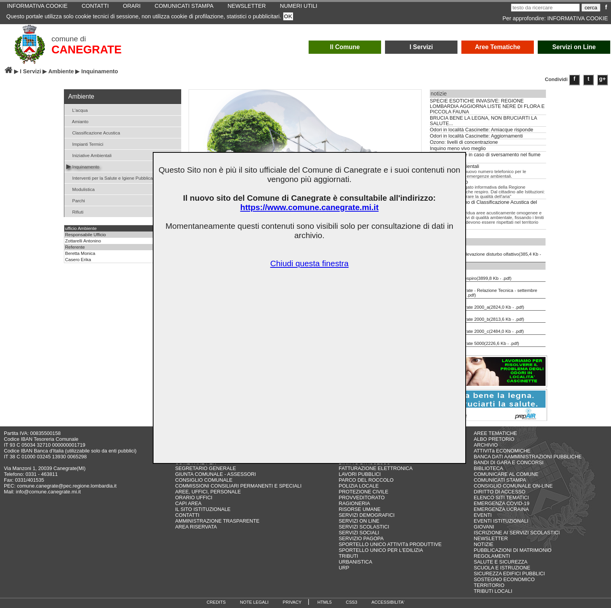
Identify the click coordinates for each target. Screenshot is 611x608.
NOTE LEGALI (254, 602)
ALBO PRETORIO (494, 439)
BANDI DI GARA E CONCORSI (509, 462)
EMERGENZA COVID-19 (502, 503)
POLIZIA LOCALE (358, 486)
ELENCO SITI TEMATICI (501, 497)
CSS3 (351, 602)
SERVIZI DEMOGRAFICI (366, 515)
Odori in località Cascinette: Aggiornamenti (476, 136)
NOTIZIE (483, 544)
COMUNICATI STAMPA (500, 480)
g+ (602, 79)
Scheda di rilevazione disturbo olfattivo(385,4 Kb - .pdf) (486, 253)
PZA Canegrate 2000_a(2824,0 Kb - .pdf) (477, 304)
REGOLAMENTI (492, 556)
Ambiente (61, 71)
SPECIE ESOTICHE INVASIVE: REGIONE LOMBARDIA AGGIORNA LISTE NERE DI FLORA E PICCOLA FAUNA (487, 106)
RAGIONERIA (354, 503)
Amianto (77, 121)
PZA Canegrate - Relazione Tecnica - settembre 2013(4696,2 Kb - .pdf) (484, 290)
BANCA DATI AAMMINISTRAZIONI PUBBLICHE (528, 457)
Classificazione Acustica (93, 132)
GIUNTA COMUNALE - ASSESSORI (215, 474)
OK (288, 16)
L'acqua (77, 109)
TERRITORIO (489, 585)
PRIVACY (292, 602)
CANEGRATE (86, 49)
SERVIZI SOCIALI (359, 533)
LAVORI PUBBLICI (360, 474)
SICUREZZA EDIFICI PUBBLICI (509, 573)
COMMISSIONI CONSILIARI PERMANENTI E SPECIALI (238, 486)
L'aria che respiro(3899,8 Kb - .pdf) (471, 275)
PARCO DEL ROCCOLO (366, 480)
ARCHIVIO (486, 445)
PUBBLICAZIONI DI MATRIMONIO (513, 550)
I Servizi (421, 47)
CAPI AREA (188, 503)
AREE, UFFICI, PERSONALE (208, 492)
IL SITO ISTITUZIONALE (202, 509)
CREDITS (216, 602)
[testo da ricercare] (545, 8)
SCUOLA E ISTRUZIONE (502, 568)
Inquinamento (82, 166)
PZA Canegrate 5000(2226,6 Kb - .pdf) (475, 341)
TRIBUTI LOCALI (493, 591)
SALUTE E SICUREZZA (501, 562)
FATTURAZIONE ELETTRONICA (376, 468)
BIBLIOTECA (488, 468)
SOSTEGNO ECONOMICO (504, 579)
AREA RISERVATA (196, 527)
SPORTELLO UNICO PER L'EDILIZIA (381, 550)
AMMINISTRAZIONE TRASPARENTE (217, 521)
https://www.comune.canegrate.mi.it (309, 207)
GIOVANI (484, 527)
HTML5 (324, 602)
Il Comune (345, 47)
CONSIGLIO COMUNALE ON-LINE (513, 486)
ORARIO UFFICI (193, 497)
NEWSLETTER (491, 538)
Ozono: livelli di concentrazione (464, 142)
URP (344, 568)
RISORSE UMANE (359, 509)
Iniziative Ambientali (88, 155)
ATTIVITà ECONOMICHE (502, 451)
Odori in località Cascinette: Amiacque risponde (481, 130)
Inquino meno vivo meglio (458, 148)
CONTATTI (187, 515)
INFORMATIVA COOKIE (577, 18)
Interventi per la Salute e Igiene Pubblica (109, 177)
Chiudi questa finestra (309, 263)
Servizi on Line (574, 47)
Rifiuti (74, 211)
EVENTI (483, 515)
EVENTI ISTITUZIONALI (501, 521)
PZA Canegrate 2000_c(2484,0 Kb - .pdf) (477, 328)
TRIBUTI (348, 556)
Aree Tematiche (498, 47)
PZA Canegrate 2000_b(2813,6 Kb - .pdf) (477, 316)
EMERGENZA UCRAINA (501, 509)
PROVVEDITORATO (362, 497)
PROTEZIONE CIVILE (363, 492)
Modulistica (80, 189)
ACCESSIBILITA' (387, 602)
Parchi (75, 200)
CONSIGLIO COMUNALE (203, 480)
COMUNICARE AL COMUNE (506, 474)
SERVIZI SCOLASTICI (364, 527)
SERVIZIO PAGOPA (361, 538)
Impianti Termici (84, 143)
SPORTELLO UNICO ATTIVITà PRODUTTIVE (390, 544)
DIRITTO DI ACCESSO (500, 492)
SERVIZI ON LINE (359, 521)
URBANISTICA (355, 562)
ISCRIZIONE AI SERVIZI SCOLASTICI (517, 533)
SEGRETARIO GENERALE (205, 468)
